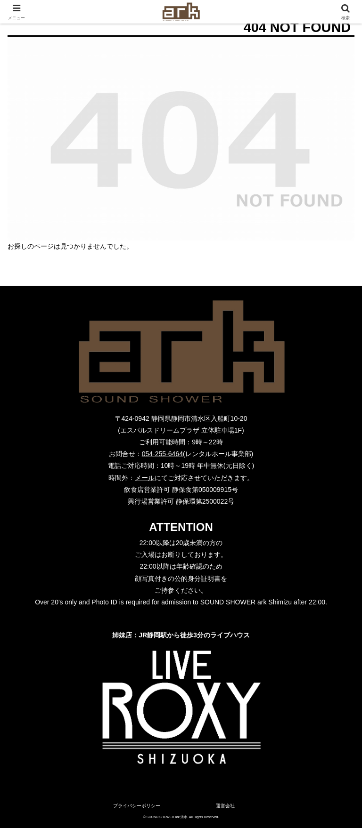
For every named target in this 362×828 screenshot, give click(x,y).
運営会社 (225, 805)
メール (145, 478)
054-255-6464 (162, 454)
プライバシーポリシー (136, 805)
